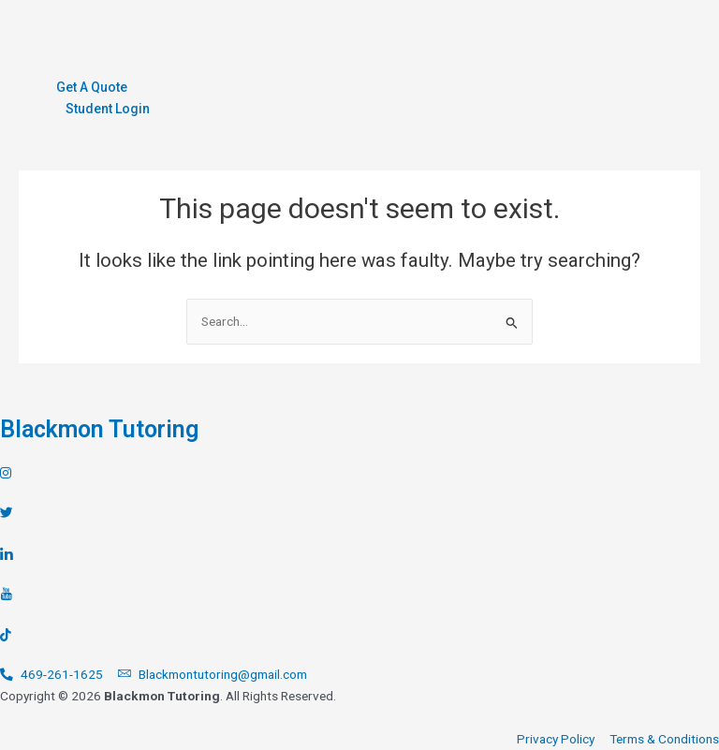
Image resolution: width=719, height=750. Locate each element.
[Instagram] (359, 472)
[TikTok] (359, 635)
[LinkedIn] (359, 553)
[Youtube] (359, 594)
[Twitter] (359, 513)
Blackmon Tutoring (99, 429)
